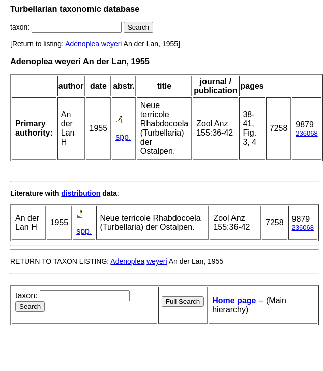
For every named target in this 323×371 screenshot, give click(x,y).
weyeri (111, 44)
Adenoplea (82, 44)
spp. (123, 136)
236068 (306, 133)
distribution (80, 193)
